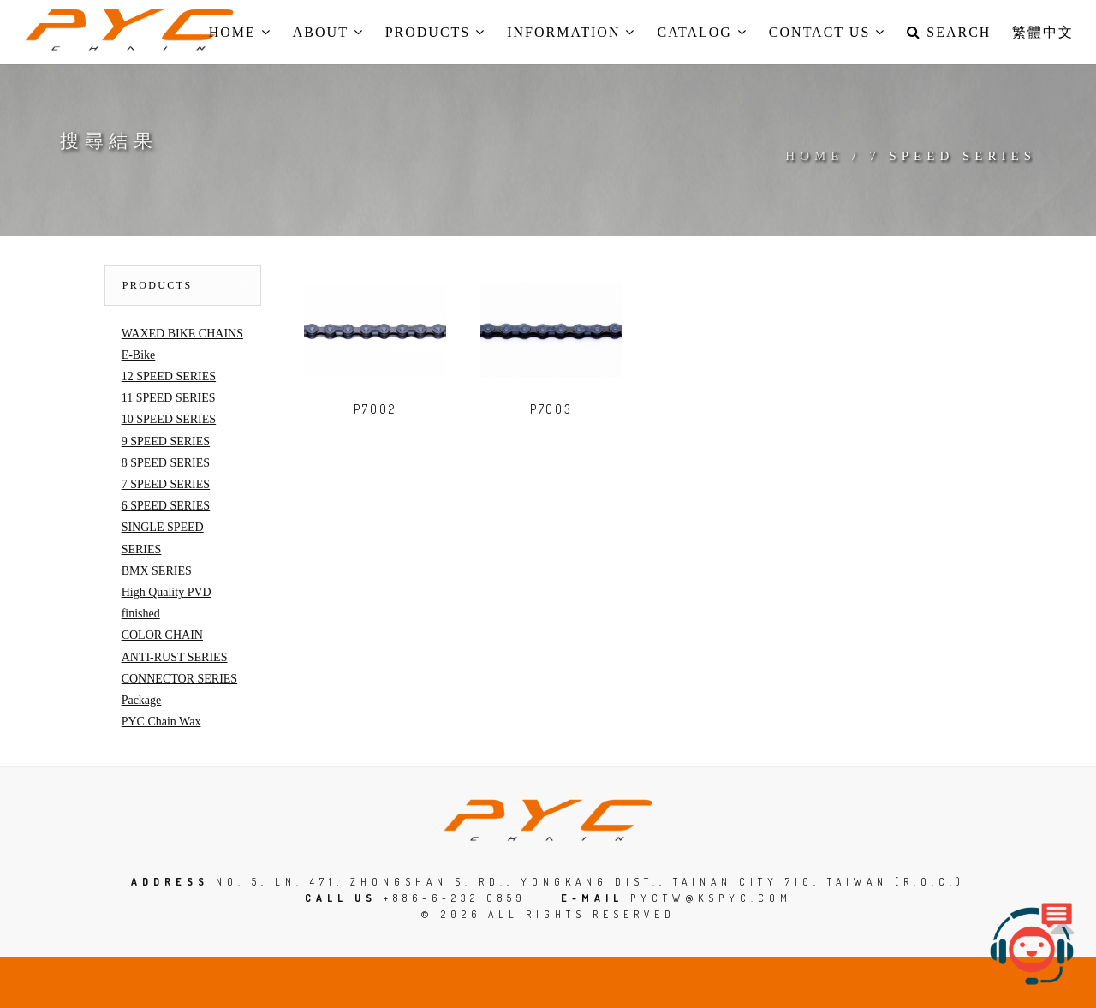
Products (157, 285)
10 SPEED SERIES (169, 419)
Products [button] (435, 32)
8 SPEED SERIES (166, 462)
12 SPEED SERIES (169, 376)
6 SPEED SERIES (166, 505)
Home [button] (240, 32)
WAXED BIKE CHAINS (182, 333)
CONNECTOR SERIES (179, 678)
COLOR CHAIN (162, 635)
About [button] (328, 32)
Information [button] (571, 32)
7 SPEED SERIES (166, 484)
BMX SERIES (157, 570)
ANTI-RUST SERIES (175, 657)
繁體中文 (1043, 32)
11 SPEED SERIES (169, 397)
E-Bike (139, 355)
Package (142, 700)
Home (814, 156)
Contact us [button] (827, 32)
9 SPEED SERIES (166, 441)
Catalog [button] (702, 32)
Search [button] (949, 32)
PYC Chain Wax (161, 721)
